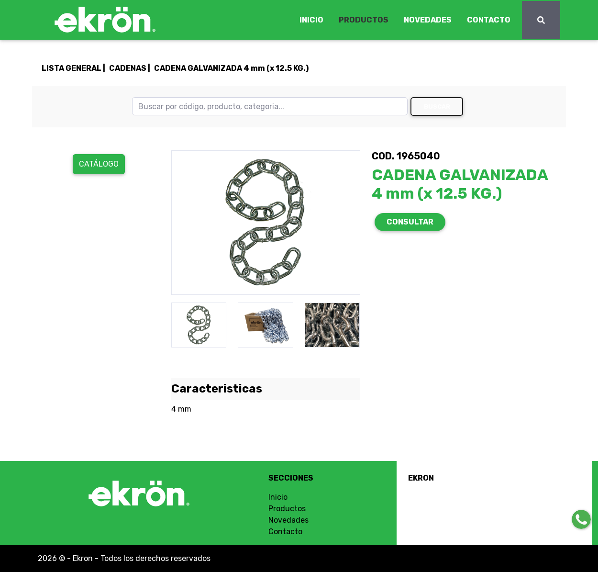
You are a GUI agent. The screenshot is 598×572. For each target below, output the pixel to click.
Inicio (278, 497)
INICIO (311, 19)
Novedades (288, 520)
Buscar (437, 106)
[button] (185, 222)
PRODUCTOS (363, 19)
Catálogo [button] (99, 163)
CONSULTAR (410, 221)
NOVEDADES (428, 19)
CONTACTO (488, 19)
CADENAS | (129, 68)
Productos (287, 508)
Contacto (285, 531)
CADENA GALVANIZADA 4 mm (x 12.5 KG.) (231, 68)
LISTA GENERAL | (73, 68)
